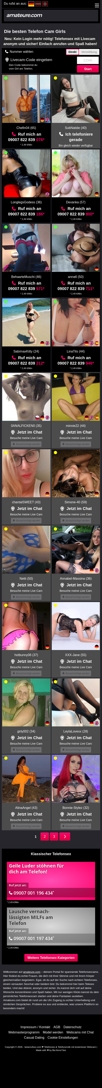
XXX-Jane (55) (75, 655)
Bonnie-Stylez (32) (75, 807)
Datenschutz (73, 1027)
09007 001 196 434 (31, 893)
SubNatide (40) (76, 128)
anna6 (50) (76, 277)
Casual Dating (34, 1037)
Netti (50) (26, 578)
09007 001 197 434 (31, 938)
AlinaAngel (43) (26, 807)
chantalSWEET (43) (26, 502)
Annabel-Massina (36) (76, 578)
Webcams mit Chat (80, 1032)
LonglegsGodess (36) (26, 202)
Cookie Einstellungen (63, 1037)
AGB (56, 1027)
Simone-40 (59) (76, 502)
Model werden (53, 1032)
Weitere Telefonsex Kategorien (51, 957)
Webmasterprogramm (23, 1032)
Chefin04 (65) (26, 128)
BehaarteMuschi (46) (26, 277)
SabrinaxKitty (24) (26, 351)
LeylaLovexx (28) (75, 731)
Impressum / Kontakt (35, 1027)
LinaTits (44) (76, 351)
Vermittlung (89, 52)
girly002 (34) (26, 731)
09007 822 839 (26, 139)
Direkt (72, 52)
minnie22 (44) (76, 425)
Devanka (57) (75, 202)
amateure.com (31, 971)
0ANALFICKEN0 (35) (26, 425)
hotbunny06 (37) (26, 655)
